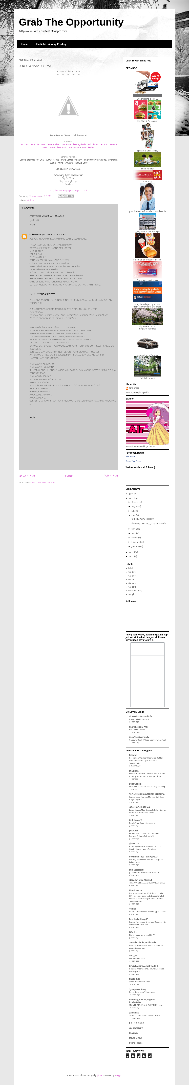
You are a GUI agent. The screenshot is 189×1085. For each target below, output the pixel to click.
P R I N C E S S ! (136, 1023)
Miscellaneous (135, 890)
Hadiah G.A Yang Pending (51, 44)
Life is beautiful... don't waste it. (143, 966)
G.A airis (132, 587)
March (135, 538)
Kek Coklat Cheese (137, 729)
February (136, 542)
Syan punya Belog (137, 989)
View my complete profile (137, 392)
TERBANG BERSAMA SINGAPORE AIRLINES (147, 883)
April (134, 533)
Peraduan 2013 (135, 590)
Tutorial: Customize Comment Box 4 (144, 1015)
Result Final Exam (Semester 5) (142, 823)
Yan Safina (74, 147)
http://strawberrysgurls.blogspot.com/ (68, 190)
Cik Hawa (24, 144)
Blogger (118, 1075)
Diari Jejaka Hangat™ (138, 919)
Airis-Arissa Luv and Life (140, 716)
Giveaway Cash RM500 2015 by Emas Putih (147, 740)
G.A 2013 (132, 576)
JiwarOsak (133, 831)
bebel (130, 568)
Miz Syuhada (79, 144)
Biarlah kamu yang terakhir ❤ (142, 935)
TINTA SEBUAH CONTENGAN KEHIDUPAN (147, 794)
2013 (131, 552)
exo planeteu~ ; (136, 1028)
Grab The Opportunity (71, 22)
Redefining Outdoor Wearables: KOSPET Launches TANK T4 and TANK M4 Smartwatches (146, 760)
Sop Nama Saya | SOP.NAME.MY (143, 857)
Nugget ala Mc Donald (139, 719)
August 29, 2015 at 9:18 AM (52, 234)
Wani (52, 147)
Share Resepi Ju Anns (138, 727)
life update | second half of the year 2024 (147, 786)
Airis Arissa (134, 388)
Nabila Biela (134, 979)
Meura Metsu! (135, 1038)
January (135, 546)
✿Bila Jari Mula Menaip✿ (140, 880)
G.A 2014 (30, 200)
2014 (131, 498)
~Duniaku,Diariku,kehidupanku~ (143, 942)
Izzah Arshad (88, 147)
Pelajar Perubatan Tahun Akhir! (142, 992)
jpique (99, 1075)
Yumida (132, 909)
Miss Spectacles (136, 870)
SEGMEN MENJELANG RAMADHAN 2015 (146, 1005)
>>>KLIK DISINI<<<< (46, 294)
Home (24, 44)
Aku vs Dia (134, 844)
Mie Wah (61, 147)
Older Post (110, 476)
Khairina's (133, 1033)
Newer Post (27, 476)
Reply (32, 224)
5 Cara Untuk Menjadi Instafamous (144, 872)
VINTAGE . (133, 956)
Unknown (34, 234)
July (133, 511)
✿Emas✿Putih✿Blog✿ (139, 807)
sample (131, 594)
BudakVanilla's (135, 784)
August (135, 506)
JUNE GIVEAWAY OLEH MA (142, 519)
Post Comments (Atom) (43, 482)
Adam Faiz (134, 1013)
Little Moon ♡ (135, 820)
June (134, 515)
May (134, 529)
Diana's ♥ (133, 755)
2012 (131, 556)
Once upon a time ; (137, 958)
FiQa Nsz (133, 932)
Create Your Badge (133, 461)
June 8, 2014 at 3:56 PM (53, 216)
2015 (131, 494)
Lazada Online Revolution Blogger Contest (147, 911)
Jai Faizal (66, 144)
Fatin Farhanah (38, 144)
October (135, 502)
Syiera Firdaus (135, 1043)
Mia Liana (133, 771)
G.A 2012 (132, 572)
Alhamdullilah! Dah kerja (139, 982)
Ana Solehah (54, 144)
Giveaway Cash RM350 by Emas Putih (148, 523)
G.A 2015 (132, 583)
